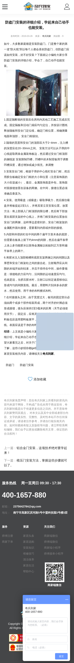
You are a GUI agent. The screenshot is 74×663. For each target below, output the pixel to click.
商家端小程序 (52, 547)
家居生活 (28, 565)
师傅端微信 (51, 541)
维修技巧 (28, 553)
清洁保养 (28, 559)
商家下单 (7, 541)
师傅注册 (7, 535)
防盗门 (10, 365)
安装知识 (28, 547)
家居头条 (28, 535)
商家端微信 (51, 535)
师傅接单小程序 (53, 553)
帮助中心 (28, 571)
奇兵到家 (46, 36)
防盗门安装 (27, 365)
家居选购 (28, 541)
